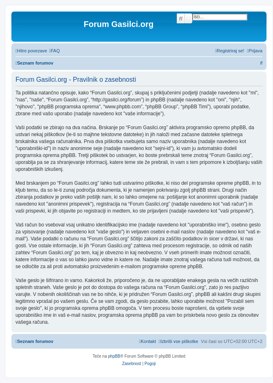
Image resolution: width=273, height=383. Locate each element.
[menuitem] (54, 51)
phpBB (114, 356)
